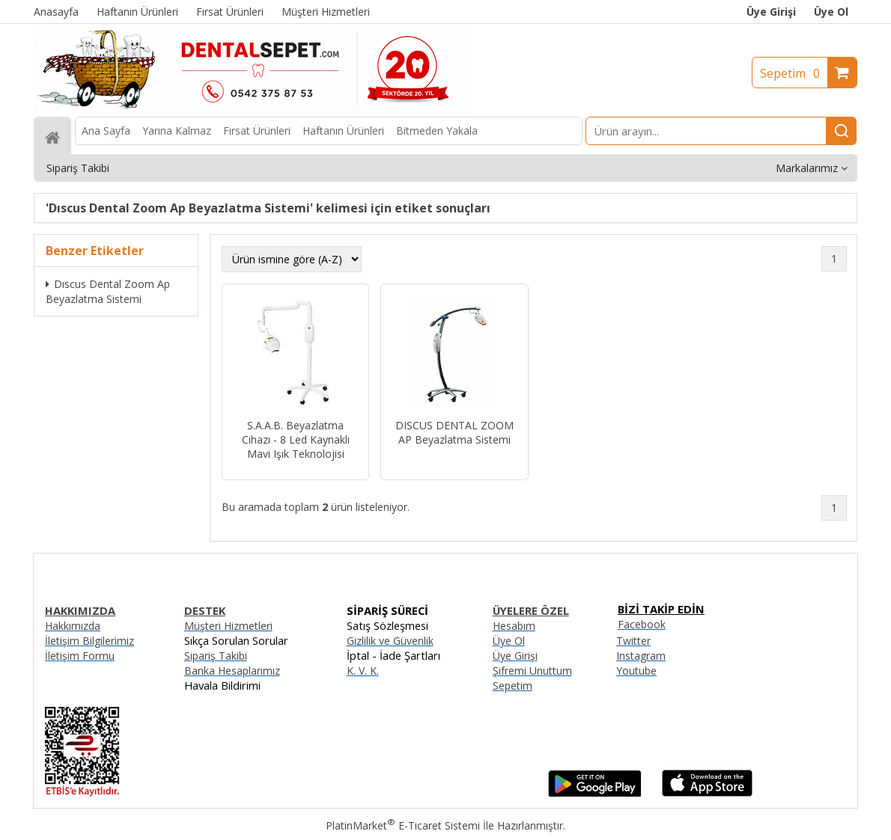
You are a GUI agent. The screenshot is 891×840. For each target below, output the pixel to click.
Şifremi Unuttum (532, 670)
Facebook (642, 624)
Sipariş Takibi (215, 656)
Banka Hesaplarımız (232, 670)
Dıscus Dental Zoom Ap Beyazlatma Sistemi (108, 291)
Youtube (636, 670)
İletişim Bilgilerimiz (89, 641)
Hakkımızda (72, 626)
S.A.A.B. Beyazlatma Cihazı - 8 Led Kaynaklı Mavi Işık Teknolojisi (296, 439)
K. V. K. (363, 670)
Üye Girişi (771, 11)
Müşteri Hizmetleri (228, 626)
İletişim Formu (80, 656)
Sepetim (793, 73)
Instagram (641, 656)
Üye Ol (831, 11)
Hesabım (514, 626)
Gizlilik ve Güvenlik (390, 641)
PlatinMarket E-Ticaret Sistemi (403, 825)
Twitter (633, 641)
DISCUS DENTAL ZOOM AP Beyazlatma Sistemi (454, 432)
